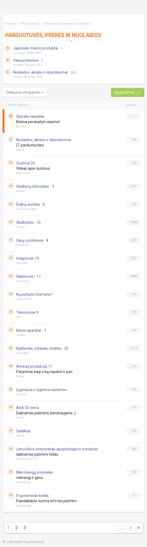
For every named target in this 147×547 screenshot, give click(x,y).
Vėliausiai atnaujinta (24, 92)
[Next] (138, 528)
